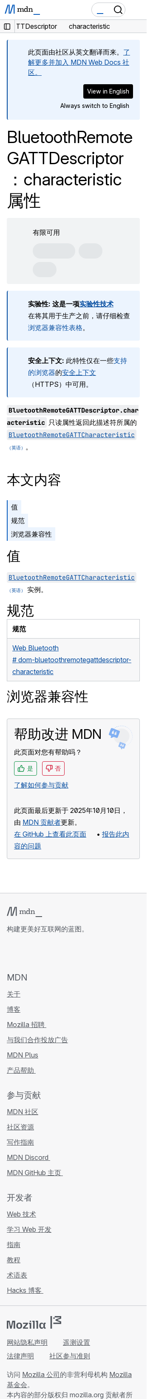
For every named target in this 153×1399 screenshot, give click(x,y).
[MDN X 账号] (42, 952)
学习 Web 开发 (29, 1229)
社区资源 (20, 1127)
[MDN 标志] (24, 912)
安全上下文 (79, 372)
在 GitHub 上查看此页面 (50, 834)
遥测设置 (76, 1342)
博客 (13, 1009)
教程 (13, 1260)
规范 (18, 520)
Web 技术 (21, 1214)
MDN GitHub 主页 (35, 1172)
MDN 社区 (22, 1111)
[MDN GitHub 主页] (12, 952)
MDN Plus (22, 1055)
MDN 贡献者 (42, 822)
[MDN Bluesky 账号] (27, 952)
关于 (13, 994)
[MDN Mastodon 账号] (58, 952)
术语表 (17, 1275)
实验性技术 (96, 304)
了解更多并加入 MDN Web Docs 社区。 (79, 62)
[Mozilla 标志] (34, 1322)
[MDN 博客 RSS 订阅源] (73, 952)
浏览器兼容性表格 (55, 327)
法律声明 (20, 1356)
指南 (13, 1244)
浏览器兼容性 (31, 534)
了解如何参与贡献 (41, 785)
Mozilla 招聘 (26, 1024)
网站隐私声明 (27, 1342)
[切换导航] (137, 9)
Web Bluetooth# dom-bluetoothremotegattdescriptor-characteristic (71, 660)
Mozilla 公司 (41, 1374)
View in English (108, 91)
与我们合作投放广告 (37, 1039)
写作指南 (20, 1142)
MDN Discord (28, 1157)
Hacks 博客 (25, 1290)
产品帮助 (21, 1070)
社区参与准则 (69, 1356)
